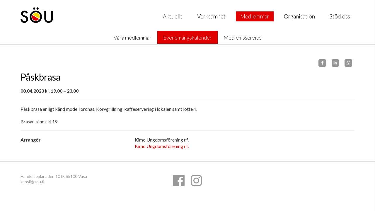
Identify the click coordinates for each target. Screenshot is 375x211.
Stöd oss (340, 16)
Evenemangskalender (187, 37)
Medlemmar (254, 16)
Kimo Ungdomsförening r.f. (162, 146)
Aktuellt (173, 16)
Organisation (299, 16)
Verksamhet (211, 16)
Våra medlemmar (132, 37)
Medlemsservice (243, 37)
